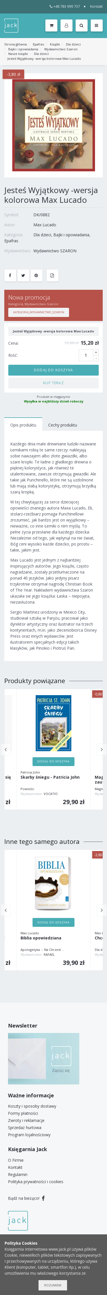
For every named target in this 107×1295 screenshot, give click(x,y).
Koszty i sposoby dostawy (32, 1106)
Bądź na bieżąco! (26, 1198)
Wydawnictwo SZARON (54, 250)
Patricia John (30, 772)
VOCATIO (51, 794)
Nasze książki (18, 53)
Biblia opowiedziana (41, 938)
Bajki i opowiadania (23, 49)
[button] (67, 26)
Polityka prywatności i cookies (35, 1181)
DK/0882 (41, 214)
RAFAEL (49, 954)
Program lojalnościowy (29, 1134)
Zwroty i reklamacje (26, 1120)
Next (102, 749)
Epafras (38, 44)
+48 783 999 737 (65, 6)
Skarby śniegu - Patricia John (50, 777)
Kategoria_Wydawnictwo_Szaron (38, 312)
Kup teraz (53, 382)
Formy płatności (23, 1113)
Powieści (27, 789)
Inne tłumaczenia (78, 949)
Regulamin (17, 1174)
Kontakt (96, 6)
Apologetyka (30, 949)
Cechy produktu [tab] (62, 425)
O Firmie (16, 1160)
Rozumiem (52, 1285)
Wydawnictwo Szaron (61, 49)
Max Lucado (44, 224)
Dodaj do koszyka (53, 370)
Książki (55, 44)
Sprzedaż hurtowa (24, 1127)
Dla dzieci (73, 44)
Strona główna (15, 44)
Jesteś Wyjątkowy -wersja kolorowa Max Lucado (44, 58)
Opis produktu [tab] (23, 425)
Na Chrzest (52, 949)
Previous (6, 749)
